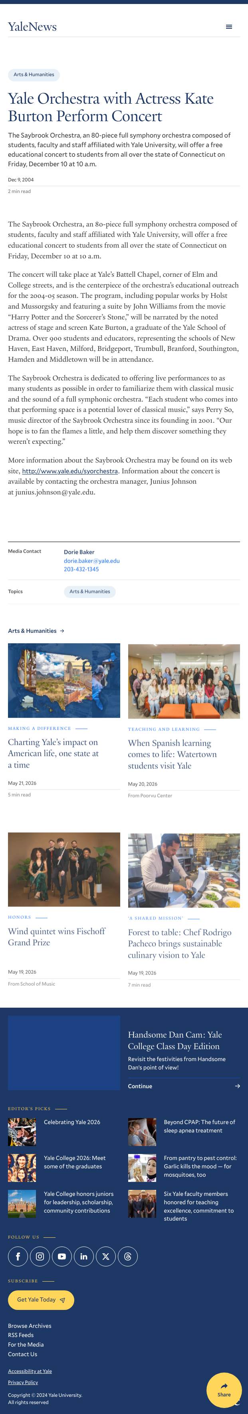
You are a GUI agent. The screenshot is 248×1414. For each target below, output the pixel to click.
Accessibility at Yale (30, 1371)
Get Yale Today (41, 1300)
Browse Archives (30, 1326)
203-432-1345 (81, 576)
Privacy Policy (23, 1382)
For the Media (26, 1345)
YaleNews (32, 28)
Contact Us (22, 1354)
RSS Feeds (21, 1335)
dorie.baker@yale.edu (92, 567)
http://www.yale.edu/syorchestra (70, 471)
